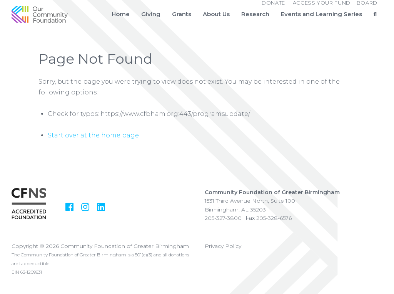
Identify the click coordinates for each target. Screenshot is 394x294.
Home (121, 14)
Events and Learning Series (321, 14)
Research (255, 14)
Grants (181, 14)
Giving (150, 14)
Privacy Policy (223, 246)
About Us (216, 14)
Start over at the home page (93, 135)
